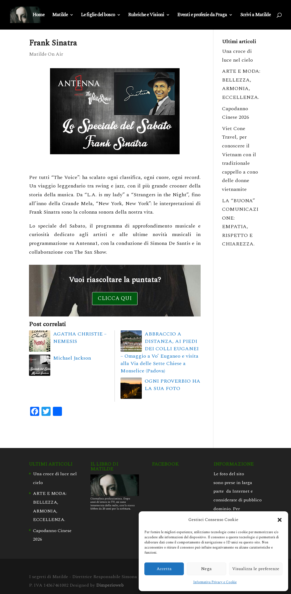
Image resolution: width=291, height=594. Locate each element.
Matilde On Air (46, 54)
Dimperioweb (110, 585)
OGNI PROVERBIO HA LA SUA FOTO (172, 384)
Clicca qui (115, 298)
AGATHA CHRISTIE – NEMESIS (80, 337)
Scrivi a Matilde (255, 15)
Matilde (60, 15)
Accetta (164, 569)
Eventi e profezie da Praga (202, 15)
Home (38, 15)
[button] (279, 520)
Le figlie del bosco (98, 15)
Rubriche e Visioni (146, 15)
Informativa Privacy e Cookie (215, 582)
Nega (206, 569)
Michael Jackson (72, 358)
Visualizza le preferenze (255, 569)
